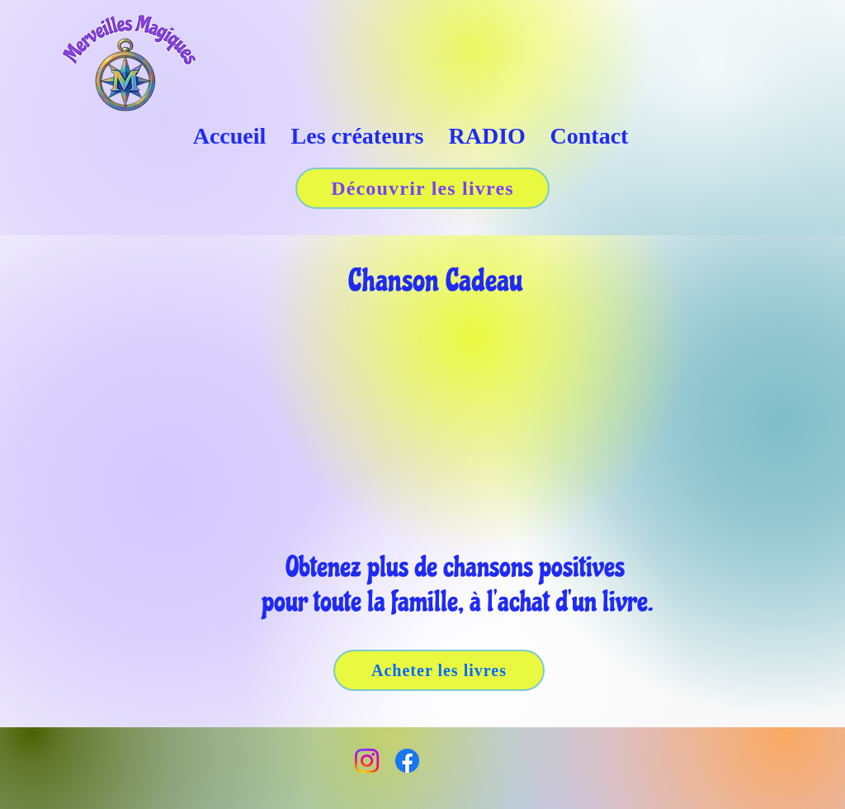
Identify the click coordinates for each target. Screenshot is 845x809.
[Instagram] (367, 761)
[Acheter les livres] (439, 670)
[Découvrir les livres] (422, 188)
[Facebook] (407, 761)
